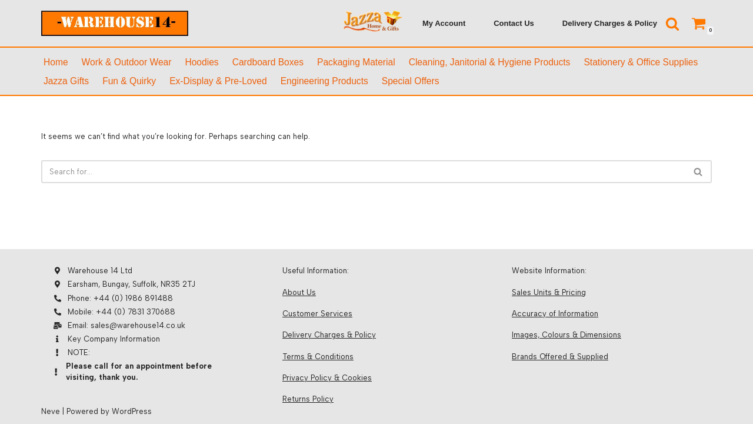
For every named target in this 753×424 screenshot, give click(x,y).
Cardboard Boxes (268, 62)
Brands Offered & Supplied (560, 356)
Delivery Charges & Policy (609, 23)
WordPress (132, 411)
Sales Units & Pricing (549, 292)
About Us (299, 292)
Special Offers (410, 81)
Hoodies (201, 62)
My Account (443, 23)
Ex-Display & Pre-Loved (218, 81)
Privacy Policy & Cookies (327, 377)
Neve (50, 411)
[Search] (672, 23)
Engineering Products (324, 81)
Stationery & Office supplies (641, 62)
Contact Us (514, 23)
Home (56, 62)
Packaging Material (356, 62)
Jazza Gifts (66, 81)
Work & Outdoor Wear (127, 62)
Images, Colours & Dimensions (566, 334)
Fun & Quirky (129, 81)
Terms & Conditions (318, 356)
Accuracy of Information (555, 313)
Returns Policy (308, 399)
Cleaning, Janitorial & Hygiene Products (490, 62)
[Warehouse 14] (114, 23)
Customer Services (317, 313)
